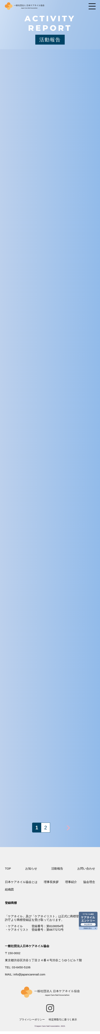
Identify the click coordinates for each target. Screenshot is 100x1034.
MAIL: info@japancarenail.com (25, 974)
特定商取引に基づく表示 (63, 1019)
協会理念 (89, 882)
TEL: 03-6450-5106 (17, 967)
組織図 (9, 889)
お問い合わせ (86, 868)
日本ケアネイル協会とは (21, 882)
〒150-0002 (12, 953)
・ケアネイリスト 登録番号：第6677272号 (34, 929)
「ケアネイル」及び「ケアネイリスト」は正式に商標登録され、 (48, 916)
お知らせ (31, 868)
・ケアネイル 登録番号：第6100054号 (34, 926)
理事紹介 (71, 882)
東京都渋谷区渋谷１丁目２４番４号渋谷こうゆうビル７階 (43, 960)
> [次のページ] (68, 827)
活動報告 (57, 868)
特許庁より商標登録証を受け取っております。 (49, 918)
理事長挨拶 (51, 882)
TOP (8, 868)
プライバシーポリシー (32, 1019)
